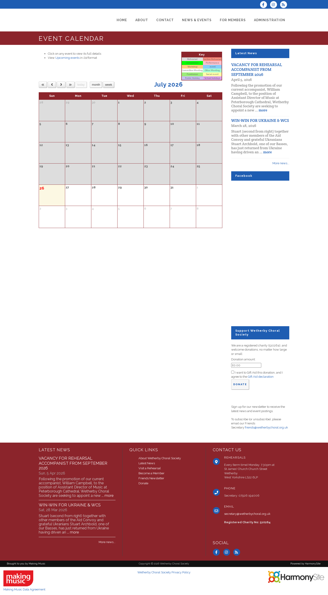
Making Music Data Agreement (24, 589)
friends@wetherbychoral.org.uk (266, 427)
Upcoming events (67, 57)
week (108, 84)
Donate (143, 483)
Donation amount (243, 359)
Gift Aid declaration (261, 376)
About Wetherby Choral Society (159, 458)
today (81, 84)
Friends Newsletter (151, 478)
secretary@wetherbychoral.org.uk (247, 513)
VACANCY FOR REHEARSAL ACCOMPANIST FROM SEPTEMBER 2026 (256, 69)
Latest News (146, 463)
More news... (280, 163)
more (263, 110)
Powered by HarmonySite (305, 563)
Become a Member (151, 473)
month (96, 84)
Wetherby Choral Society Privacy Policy (163, 572)
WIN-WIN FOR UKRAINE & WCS (260, 120)
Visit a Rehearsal (149, 468)
